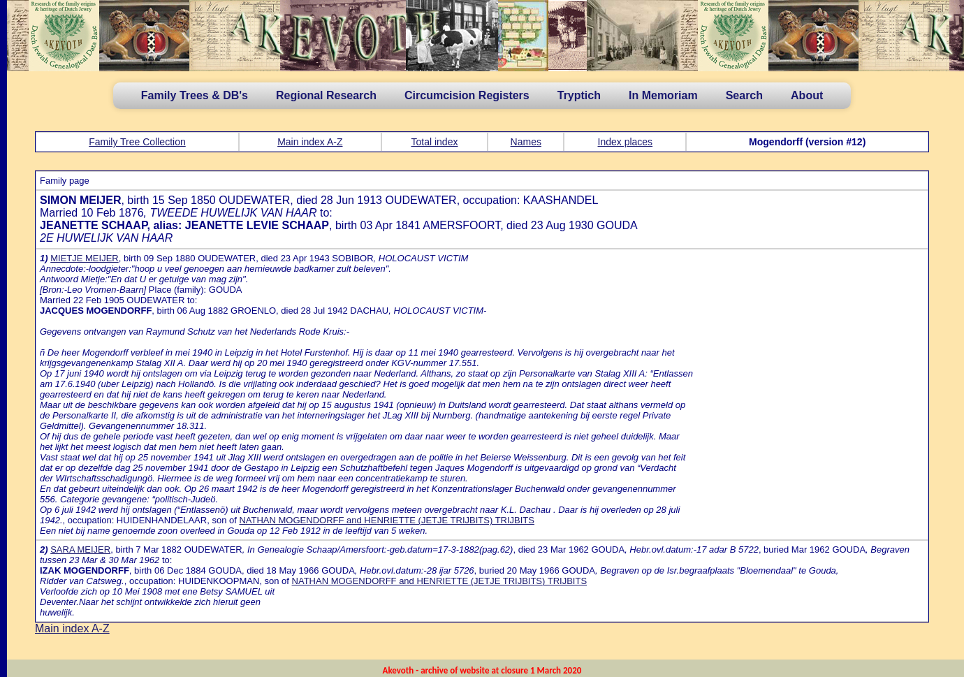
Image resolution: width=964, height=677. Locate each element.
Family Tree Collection (137, 141)
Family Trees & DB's (194, 95)
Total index (434, 141)
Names (526, 141)
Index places (625, 141)
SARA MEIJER (80, 549)
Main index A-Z (309, 141)
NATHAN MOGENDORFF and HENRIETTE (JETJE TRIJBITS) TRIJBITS (386, 520)
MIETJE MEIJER (84, 258)
